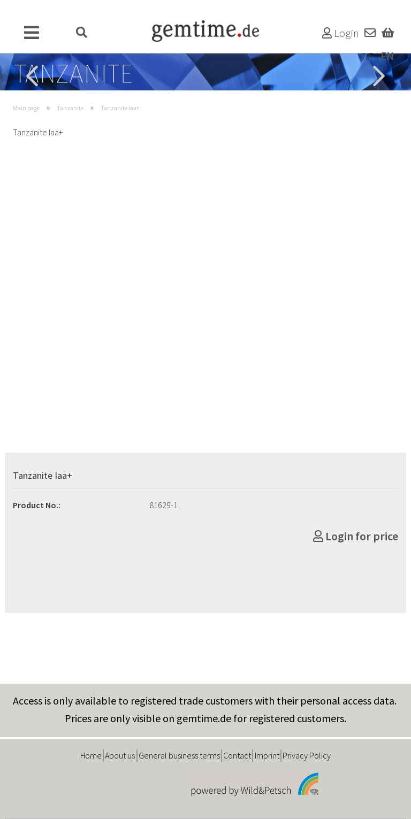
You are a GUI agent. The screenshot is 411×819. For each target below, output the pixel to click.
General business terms (179, 755)
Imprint (267, 755)
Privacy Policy (307, 755)
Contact (237, 755)
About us (120, 755)
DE (367, 56)
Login (340, 33)
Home (91, 755)
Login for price (355, 536)
